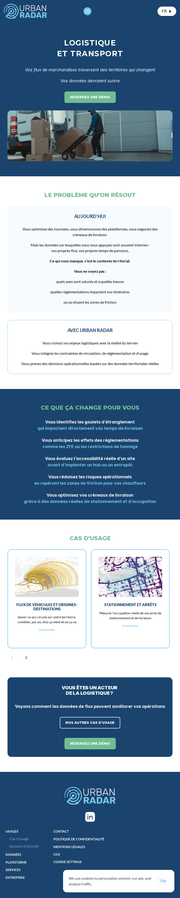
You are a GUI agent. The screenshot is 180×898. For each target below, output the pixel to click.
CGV (56, 854)
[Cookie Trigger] (67, 862)
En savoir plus (47, 630)
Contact (61, 831)
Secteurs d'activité (24, 846)
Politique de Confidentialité (78, 839)
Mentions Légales (69, 847)
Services (13, 870)
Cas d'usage (19, 838)
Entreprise (15, 877)
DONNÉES (13, 854)
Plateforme (16, 862)
